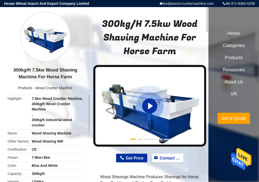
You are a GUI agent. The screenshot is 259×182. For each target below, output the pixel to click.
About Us (233, 81)
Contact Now (171, 158)
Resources (234, 69)
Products (25, 88)
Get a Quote (233, 118)
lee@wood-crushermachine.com (188, 4)
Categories (234, 45)
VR (233, 94)
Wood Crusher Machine (53, 88)
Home (234, 33)
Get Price (134, 158)
